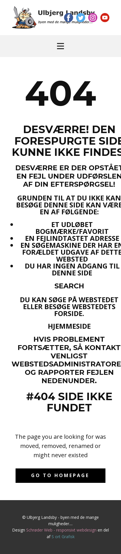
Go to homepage (60, 475)
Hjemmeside (69, 326)
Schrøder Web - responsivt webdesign (61, 530)
